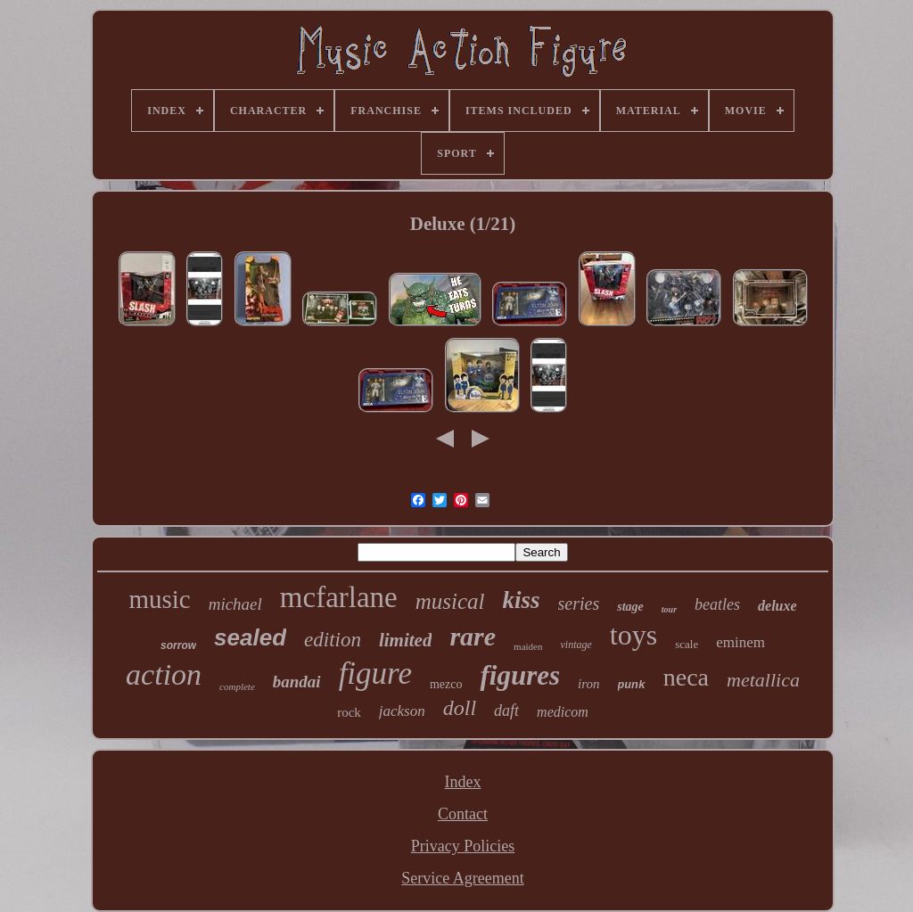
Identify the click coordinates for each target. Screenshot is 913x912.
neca (686, 677)
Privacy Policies (462, 846)
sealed (250, 637)
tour (669, 609)
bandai (297, 681)
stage (630, 606)
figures (520, 675)
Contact (463, 814)
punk (632, 685)
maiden (528, 646)
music (159, 599)
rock (349, 712)
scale (686, 644)
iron (588, 684)
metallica (763, 680)
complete (237, 686)
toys (633, 635)
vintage (576, 644)
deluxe (777, 605)
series (579, 603)
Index (463, 782)
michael (235, 604)
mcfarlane (339, 597)
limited (405, 640)
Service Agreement (462, 878)
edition (332, 640)
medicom (562, 711)
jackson (402, 710)
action (164, 674)
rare (472, 636)
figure (375, 673)
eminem (740, 642)
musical (450, 601)
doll (459, 707)
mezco (446, 684)
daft (506, 710)
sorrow (178, 645)
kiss (521, 600)
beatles (717, 604)
